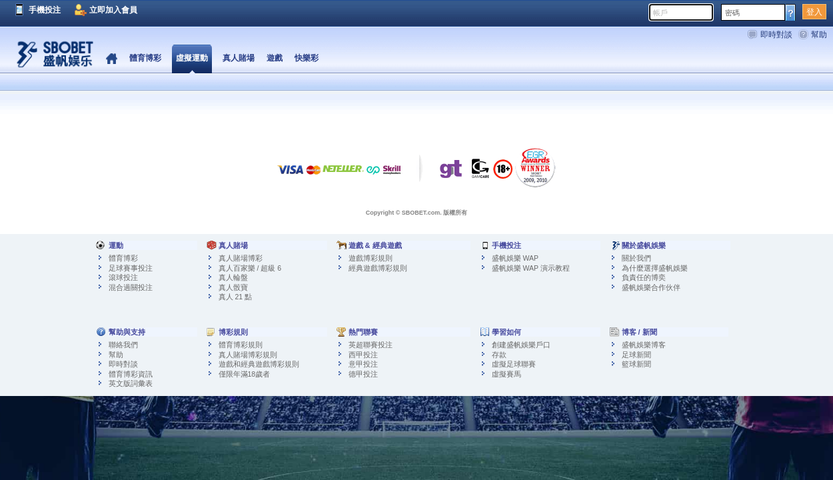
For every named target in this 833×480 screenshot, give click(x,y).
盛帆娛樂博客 (644, 345)
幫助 (819, 34)
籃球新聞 (636, 364)
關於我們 (636, 258)
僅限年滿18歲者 (245, 374)
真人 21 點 (236, 297)
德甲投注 (363, 374)
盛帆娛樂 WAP (515, 258)
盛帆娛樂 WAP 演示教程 (531, 268)
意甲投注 (363, 364)
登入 (814, 12)
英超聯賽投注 (371, 345)
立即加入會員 (113, 10)
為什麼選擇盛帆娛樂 (655, 268)
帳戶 (660, 13)
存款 (499, 355)
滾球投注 (123, 277)
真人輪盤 (233, 277)
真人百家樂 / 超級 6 (250, 268)
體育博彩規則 (241, 345)
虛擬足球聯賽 (514, 364)
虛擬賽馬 (506, 374)
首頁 (111, 58)
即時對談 (776, 34)
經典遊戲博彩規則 (378, 268)
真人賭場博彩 (241, 258)
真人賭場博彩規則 (248, 355)
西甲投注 (363, 355)
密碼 (732, 13)
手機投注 (45, 10)
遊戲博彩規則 (371, 258)
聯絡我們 (123, 345)
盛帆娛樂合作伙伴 (651, 287)
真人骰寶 (233, 287)
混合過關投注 (131, 287)
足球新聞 (636, 355)
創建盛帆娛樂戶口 (521, 345)
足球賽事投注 (131, 268)
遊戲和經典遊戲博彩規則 (259, 364)
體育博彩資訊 (131, 374)
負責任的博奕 (644, 277)
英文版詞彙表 (131, 383)
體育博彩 (123, 258)
